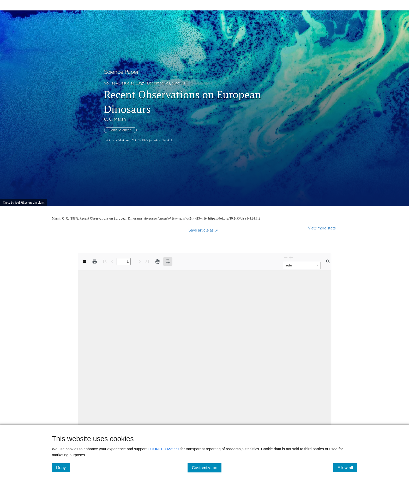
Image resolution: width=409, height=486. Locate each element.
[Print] (94, 261)
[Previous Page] (112, 261)
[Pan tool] (157, 261)
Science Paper (121, 72)
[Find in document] (328, 261)
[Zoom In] (291, 257)
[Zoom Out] (285, 257)
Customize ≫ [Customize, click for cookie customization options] (206, 467)
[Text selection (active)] (167, 261)
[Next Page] (140, 261)
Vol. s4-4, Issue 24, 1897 (124, 83)
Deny (63, 467)
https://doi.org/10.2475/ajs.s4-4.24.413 (138, 140)
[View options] (84, 261)
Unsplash (38, 202)
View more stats (322, 228)
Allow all (347, 467)
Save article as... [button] (203, 230)
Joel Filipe (21, 202)
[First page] (105, 261)
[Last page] (147, 261)
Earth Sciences (120, 130)
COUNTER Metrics (163, 449)
